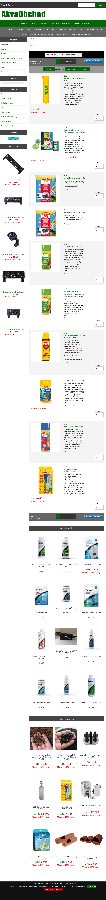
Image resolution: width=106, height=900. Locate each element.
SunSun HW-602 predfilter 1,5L (91, 806)
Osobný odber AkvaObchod (94, 29)
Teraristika (44, 23)
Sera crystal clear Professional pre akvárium (75, 131)
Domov (10, 29)
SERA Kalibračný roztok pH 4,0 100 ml (74, 337)
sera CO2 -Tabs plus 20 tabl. (74, 79)
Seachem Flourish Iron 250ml (41, 657)
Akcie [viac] (13, 146)
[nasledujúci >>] (70, 61)
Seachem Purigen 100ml (91, 612)
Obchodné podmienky (8, 103)
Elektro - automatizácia (82, 23)
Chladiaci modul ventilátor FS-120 (13, 241)
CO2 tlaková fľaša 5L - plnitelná (41, 808)
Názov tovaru (72, 69)
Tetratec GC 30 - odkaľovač (41, 857)
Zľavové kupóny (6, 121)
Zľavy (29, 29)
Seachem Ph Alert (41, 612)
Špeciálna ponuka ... (7, 72)
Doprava (3, 94)
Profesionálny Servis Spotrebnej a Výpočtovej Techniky (73, 34)
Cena (85, 69)
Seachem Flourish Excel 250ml (41, 565)
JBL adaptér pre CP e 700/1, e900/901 (91, 756)
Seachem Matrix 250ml (41, 702)
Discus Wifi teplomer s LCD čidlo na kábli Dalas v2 (66, 652)
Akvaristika (24, 23)
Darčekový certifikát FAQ (9, 117)
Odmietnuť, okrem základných (53, 889)
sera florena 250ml (72, 291)
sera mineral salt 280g (74, 380)
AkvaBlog (24, 34)
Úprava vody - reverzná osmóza (61, 23)
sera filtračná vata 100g (74, 178)
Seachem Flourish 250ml (91, 702)
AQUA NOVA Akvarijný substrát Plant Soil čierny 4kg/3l (66, 757)
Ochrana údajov (6, 98)
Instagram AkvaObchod (75, 29)
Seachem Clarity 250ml (66, 702)
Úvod (3, 5)
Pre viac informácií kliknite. (78, 886)
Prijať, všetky (92, 886)
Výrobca (48, 69)
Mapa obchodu (5, 112)
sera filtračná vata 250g (74, 212)
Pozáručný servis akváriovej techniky (41, 34)
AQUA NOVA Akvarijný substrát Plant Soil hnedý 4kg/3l (41, 757)
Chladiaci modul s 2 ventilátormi (13, 316)
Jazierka (34, 23)
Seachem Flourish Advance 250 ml (66, 565)
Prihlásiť (11, 5)
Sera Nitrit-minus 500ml (74, 426)
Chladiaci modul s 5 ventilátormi (13, 166)
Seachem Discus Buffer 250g (66, 608)
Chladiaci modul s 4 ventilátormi (13, 203)
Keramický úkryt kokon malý (66, 857)
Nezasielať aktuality (7, 126)
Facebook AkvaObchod (58, 29)
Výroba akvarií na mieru (40, 29)
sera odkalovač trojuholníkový (70, 470)
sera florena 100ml (72, 246)
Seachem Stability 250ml (91, 656)
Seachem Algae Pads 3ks (91, 564)
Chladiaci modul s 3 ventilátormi (13, 278)
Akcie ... (3, 67)
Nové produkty (19, 29)
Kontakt (3, 107)
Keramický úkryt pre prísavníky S (91, 858)
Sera (65, 76)
